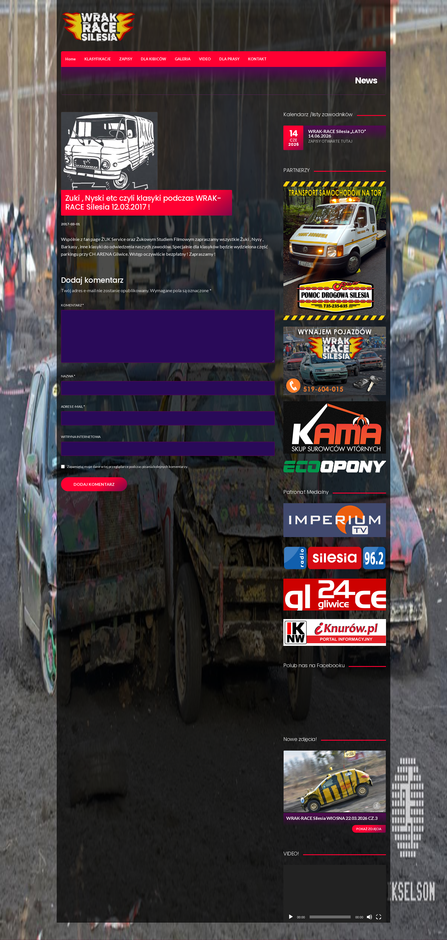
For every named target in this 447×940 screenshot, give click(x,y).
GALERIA (182, 59)
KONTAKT (257, 59)
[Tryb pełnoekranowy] (378, 917)
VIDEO (205, 59)
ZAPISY (125, 59)
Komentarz (72, 305)
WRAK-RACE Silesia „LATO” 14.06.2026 (337, 133)
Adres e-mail (73, 406)
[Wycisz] (369, 917)
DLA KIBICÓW (153, 59)
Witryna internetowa (81, 437)
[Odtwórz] (291, 917)
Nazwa (68, 376)
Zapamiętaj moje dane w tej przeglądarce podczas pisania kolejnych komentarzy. (127, 466)
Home (70, 59)
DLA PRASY (229, 59)
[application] (334, 894)
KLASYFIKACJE (97, 59)
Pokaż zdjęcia (368, 829)
